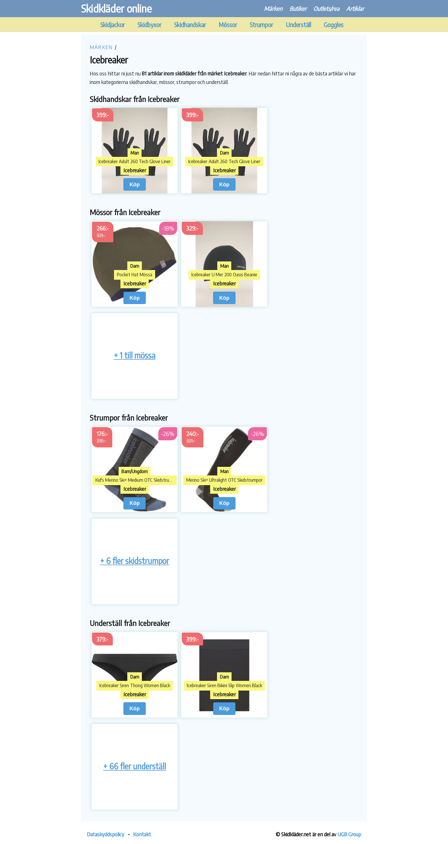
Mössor (228, 25)
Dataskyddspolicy (105, 834)
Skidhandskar (190, 25)
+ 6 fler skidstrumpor (134, 561)
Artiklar (355, 8)
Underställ (298, 25)
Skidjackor (112, 25)
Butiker (298, 8)
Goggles (333, 25)
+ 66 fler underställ (134, 766)
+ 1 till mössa (134, 355)
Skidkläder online (116, 8)
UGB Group (349, 834)
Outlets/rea (326, 8)
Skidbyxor (149, 25)
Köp (134, 184)
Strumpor (261, 25)
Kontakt (142, 834)
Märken (273, 8)
